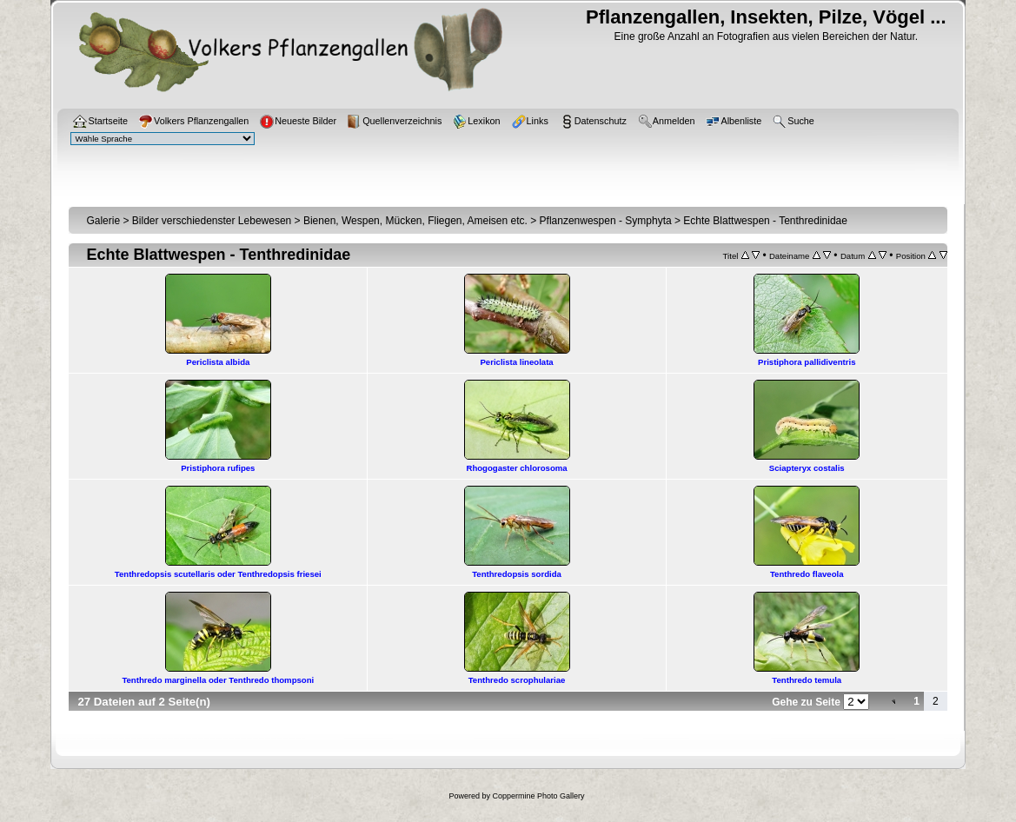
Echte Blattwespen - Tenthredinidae (765, 221)
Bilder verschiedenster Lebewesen (211, 221)
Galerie (103, 221)
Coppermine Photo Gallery (538, 796)
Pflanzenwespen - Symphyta (606, 221)
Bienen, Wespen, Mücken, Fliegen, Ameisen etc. (415, 221)
